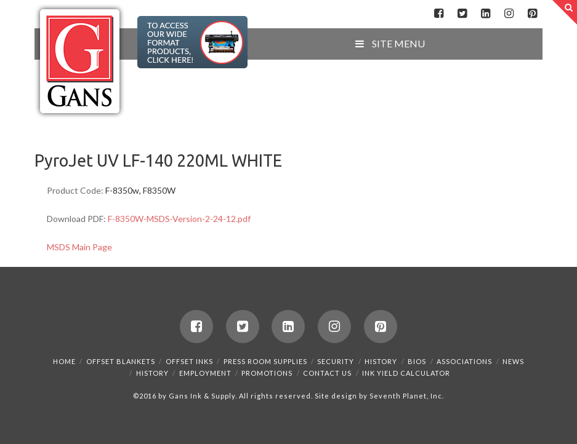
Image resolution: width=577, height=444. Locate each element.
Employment (205, 373)
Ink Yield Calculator (406, 373)
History (381, 361)
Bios (417, 361)
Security (335, 361)
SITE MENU (388, 43)
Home (64, 361)
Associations (464, 361)
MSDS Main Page (79, 247)
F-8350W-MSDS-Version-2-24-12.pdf (179, 218)
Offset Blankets (120, 361)
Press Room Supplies (265, 361)
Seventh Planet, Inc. (406, 396)
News (513, 361)
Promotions (267, 373)
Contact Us (327, 373)
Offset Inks (189, 361)
